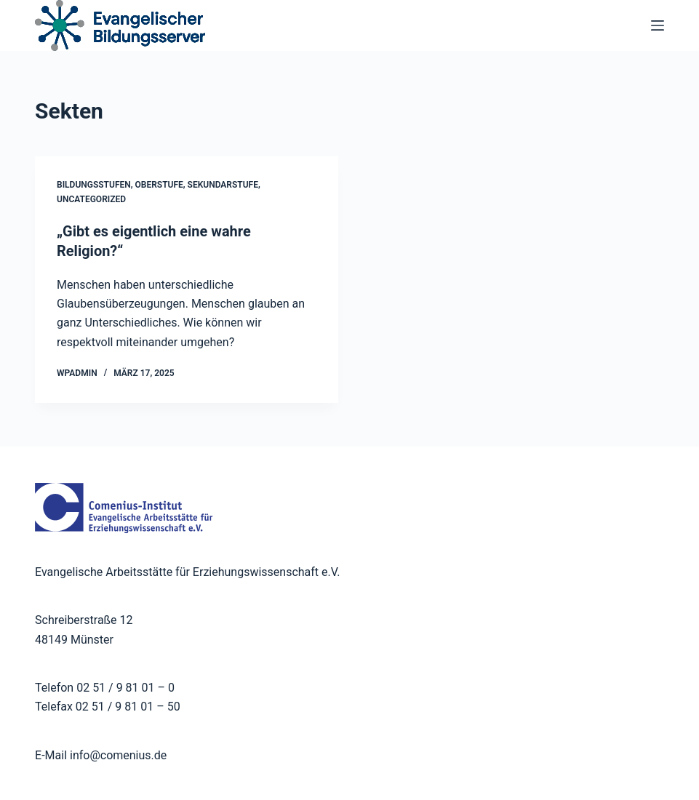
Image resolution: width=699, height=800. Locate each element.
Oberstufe (159, 185)
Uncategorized (91, 199)
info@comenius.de (117, 754)
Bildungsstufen (94, 185)
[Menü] (657, 25)
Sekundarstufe (223, 185)
